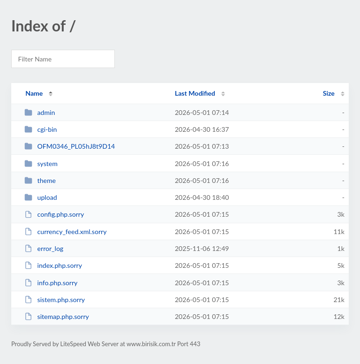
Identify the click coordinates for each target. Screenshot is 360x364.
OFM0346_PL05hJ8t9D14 (69, 146)
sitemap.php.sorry (56, 316)
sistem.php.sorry (54, 299)
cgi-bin (40, 129)
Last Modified (195, 93)
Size (329, 93)
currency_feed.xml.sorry (65, 231)
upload (40, 197)
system (41, 163)
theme (40, 180)
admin (39, 112)
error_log (43, 248)
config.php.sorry (54, 214)
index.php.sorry (53, 265)
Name (34, 93)
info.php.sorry (50, 283)
